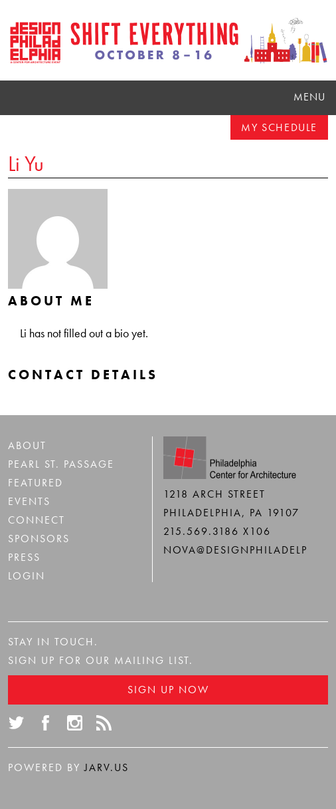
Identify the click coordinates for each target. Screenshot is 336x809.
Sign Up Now (168, 690)
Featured (35, 483)
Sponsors (39, 539)
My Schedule (279, 127)
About (27, 445)
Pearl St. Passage (61, 464)
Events (29, 501)
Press (24, 557)
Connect (36, 520)
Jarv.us (106, 767)
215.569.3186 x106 (217, 531)
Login (26, 576)
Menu (309, 97)
